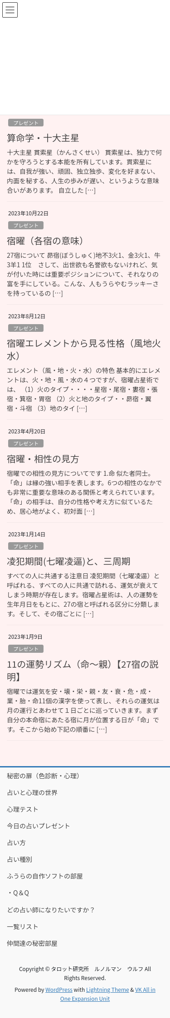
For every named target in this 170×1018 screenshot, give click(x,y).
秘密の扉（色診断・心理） (45, 775)
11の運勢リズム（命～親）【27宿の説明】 (82, 670)
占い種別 (19, 859)
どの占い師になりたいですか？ (51, 909)
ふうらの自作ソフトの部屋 (45, 875)
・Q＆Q (18, 892)
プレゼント (26, 122)
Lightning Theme (107, 989)
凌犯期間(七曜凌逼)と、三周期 (69, 560)
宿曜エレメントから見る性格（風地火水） (84, 349)
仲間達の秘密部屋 (32, 943)
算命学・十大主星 (43, 137)
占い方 (16, 842)
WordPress (59, 989)
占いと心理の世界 (32, 792)
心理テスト (23, 808)
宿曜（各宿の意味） (47, 240)
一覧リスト (23, 926)
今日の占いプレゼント (38, 825)
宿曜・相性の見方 (43, 458)
